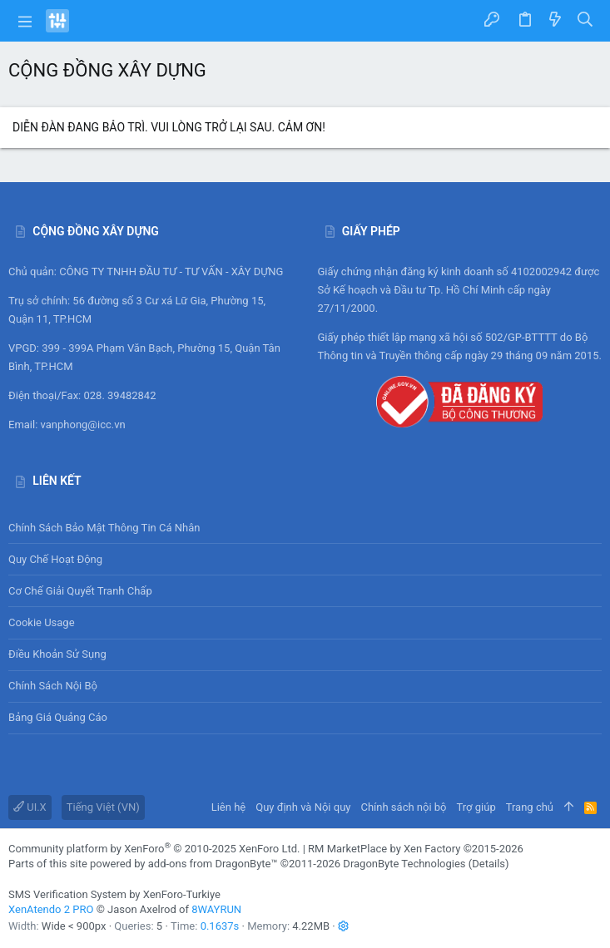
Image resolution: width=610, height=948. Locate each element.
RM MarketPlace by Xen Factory (415, 848)
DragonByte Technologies (404, 863)
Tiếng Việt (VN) (103, 807)
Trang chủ (529, 807)
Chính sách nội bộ (52, 685)
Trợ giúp (476, 807)
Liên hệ (228, 807)
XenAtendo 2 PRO (50, 909)
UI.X (30, 807)
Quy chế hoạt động (305, 559)
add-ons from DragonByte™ (213, 863)
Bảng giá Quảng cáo (57, 717)
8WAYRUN (216, 909)
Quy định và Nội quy (302, 807)
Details (488, 863)
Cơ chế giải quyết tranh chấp (80, 591)
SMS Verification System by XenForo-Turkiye (114, 894)
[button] (25, 21)
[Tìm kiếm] (585, 21)
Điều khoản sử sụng (57, 654)
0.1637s (220, 926)
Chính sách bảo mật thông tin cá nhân (305, 527)
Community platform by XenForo (154, 848)
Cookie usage (41, 622)
